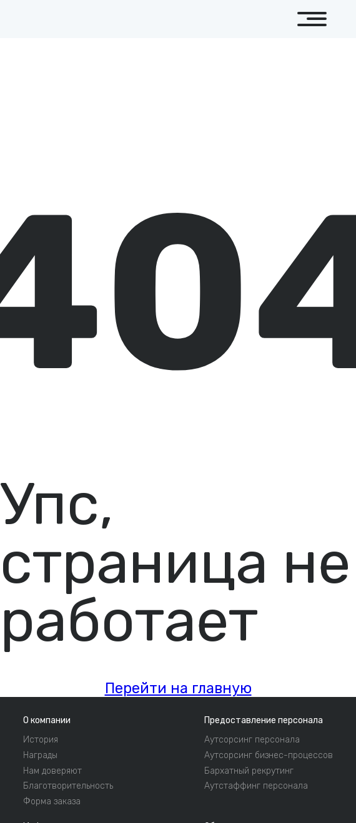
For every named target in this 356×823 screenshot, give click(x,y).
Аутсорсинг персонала (252, 740)
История (40, 740)
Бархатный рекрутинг (249, 771)
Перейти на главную (178, 688)
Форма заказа (52, 802)
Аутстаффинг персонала (256, 786)
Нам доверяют (52, 771)
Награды (40, 756)
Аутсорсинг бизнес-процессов (268, 756)
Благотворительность (68, 786)
